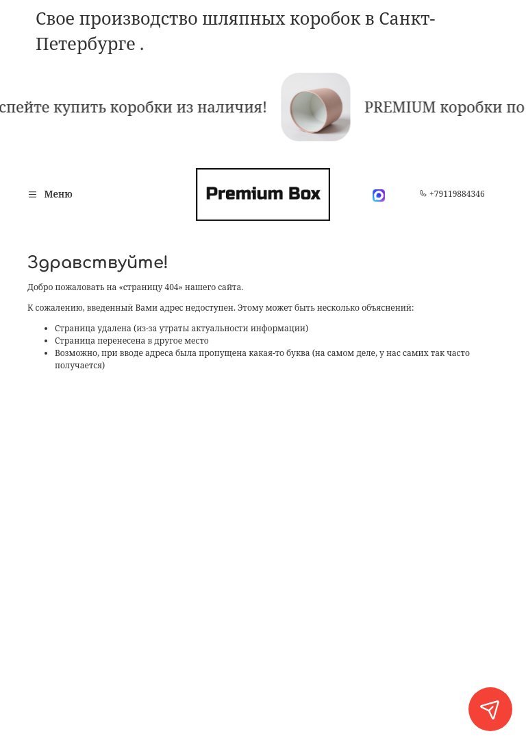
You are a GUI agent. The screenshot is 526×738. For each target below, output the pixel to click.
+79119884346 (452, 194)
